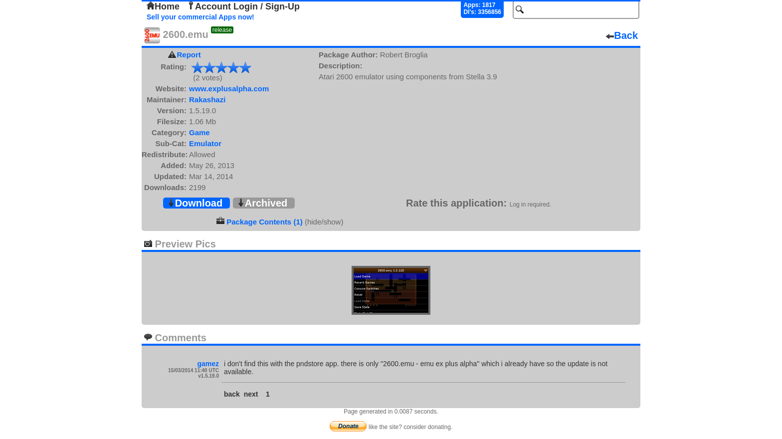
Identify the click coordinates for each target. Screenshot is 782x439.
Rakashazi (207, 99)
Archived (262, 203)
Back (622, 35)
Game (199, 132)
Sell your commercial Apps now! (200, 17)
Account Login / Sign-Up (243, 6)
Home (163, 6)
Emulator (205, 143)
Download (195, 203)
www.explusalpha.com (229, 88)
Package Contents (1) (264, 222)
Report (189, 54)
